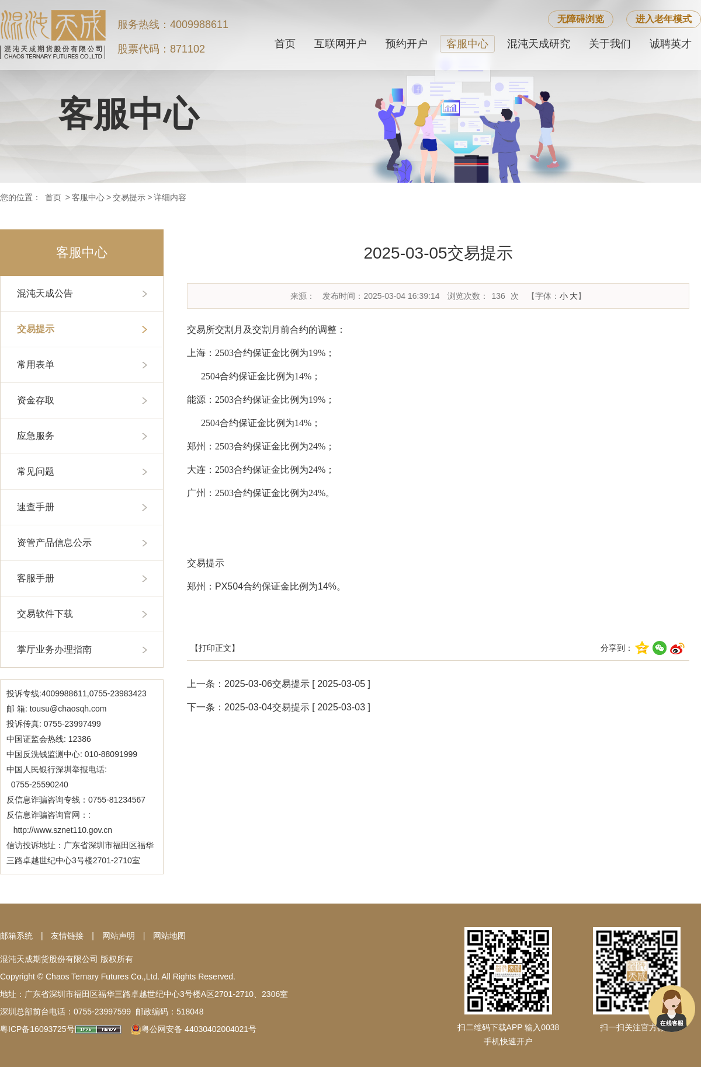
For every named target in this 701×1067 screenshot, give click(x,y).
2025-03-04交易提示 (267, 707)
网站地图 (169, 935)
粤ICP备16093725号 (37, 1029)
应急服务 (35, 436)
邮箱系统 (16, 935)
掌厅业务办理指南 (54, 649)
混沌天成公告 (45, 293)
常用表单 (35, 364)
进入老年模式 (664, 19)
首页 (285, 44)
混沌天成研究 (538, 44)
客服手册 (35, 578)
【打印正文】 (215, 648)
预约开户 (407, 44)
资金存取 (35, 400)
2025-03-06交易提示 (267, 684)
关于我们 (610, 44)
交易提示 (129, 197)
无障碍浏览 (580, 19)
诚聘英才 (671, 44)
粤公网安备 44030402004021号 (198, 1029)
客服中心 (467, 44)
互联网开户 (340, 44)
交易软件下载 (45, 614)
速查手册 (35, 507)
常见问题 (35, 471)
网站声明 (118, 935)
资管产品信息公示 (54, 543)
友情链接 (67, 935)
